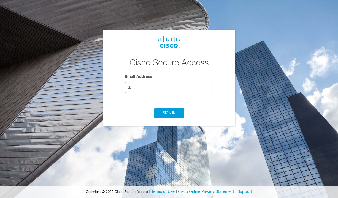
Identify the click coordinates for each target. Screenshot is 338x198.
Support (244, 192)
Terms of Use (163, 192)
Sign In (169, 113)
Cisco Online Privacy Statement (206, 192)
